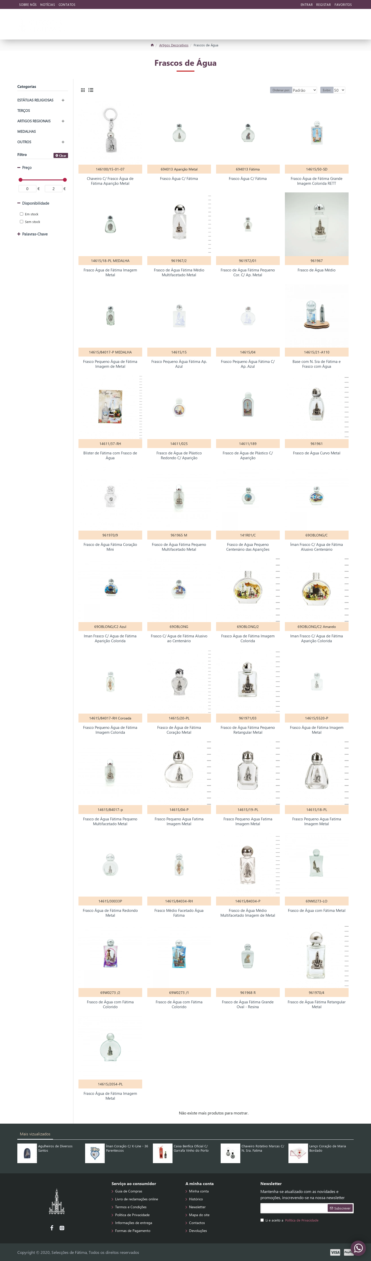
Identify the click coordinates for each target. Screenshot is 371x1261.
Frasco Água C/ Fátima (179, 178)
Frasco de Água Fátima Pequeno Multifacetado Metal (179, 547)
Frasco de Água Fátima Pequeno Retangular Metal (248, 730)
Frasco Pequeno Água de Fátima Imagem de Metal (110, 364)
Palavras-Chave (35, 234)
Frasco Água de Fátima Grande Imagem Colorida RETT (316, 181)
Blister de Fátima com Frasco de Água (110, 456)
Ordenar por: (273, 90)
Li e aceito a (289, 1220)
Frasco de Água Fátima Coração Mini (110, 547)
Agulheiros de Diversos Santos (55, 1148)
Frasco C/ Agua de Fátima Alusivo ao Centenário (179, 638)
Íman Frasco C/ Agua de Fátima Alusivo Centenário (316, 547)
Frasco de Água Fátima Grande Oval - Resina (248, 1004)
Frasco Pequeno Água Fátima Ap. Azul (179, 364)
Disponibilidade (35, 203)
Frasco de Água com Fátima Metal (317, 910)
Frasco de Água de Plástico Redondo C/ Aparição (179, 456)
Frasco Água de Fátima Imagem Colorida (248, 638)
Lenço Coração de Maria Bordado (327, 1148)
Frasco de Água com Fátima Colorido (110, 1004)
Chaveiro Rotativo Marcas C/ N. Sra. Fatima (263, 1148)
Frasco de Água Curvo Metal (316, 453)
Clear (62, 155)
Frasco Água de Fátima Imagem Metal (110, 273)
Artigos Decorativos (174, 45)
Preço (27, 167)
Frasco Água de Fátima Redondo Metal (110, 913)
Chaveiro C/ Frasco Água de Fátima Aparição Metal (110, 181)
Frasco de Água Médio (317, 270)
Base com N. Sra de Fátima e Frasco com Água (317, 364)
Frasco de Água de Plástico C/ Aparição (248, 456)
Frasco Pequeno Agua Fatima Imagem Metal (179, 821)
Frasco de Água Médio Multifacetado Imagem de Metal (247, 913)
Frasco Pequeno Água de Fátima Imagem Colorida (110, 730)
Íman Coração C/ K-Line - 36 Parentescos (127, 1148)
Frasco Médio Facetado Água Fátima (179, 913)
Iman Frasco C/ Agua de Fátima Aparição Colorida (110, 638)
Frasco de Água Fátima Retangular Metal (317, 1004)
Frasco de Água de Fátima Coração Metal (179, 730)
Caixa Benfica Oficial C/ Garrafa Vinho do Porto (191, 1148)
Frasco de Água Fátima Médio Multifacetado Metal (179, 273)
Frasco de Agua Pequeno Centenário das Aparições (247, 547)
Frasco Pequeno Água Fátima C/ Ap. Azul (248, 364)
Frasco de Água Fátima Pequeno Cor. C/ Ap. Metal (248, 273)
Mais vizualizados (35, 1133)
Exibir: (329, 90)
